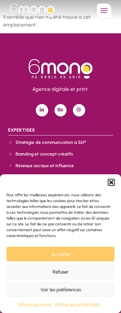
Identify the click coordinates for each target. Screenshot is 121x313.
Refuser (60, 272)
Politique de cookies (35, 304)
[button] (111, 182)
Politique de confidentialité (77, 304)
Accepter (60, 254)
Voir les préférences (60, 290)
